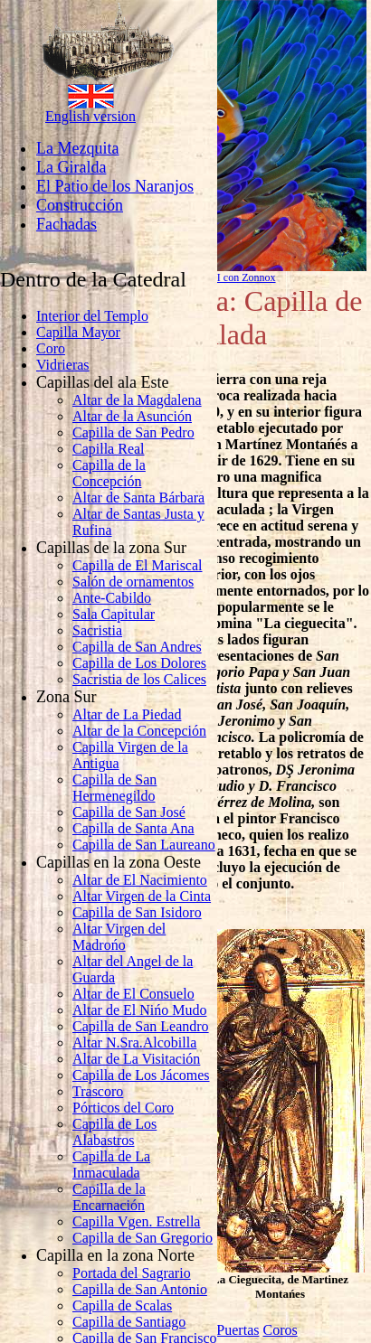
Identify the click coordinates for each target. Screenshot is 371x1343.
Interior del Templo (92, 316)
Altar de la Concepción (139, 730)
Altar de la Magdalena (137, 400)
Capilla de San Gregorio (142, 1237)
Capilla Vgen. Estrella (136, 1221)
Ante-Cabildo (111, 598)
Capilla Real (108, 448)
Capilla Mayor (78, 332)
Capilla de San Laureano (143, 844)
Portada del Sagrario (131, 1273)
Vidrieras (63, 364)
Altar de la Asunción (132, 416)
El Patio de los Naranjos (115, 186)
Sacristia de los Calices (139, 679)
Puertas (237, 1330)
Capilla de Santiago (129, 1321)
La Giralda (71, 167)
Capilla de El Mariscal (137, 565)
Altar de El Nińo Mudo (139, 1010)
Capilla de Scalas (122, 1305)
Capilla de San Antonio (139, 1289)
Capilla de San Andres (137, 646)
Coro (50, 348)
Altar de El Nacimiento (139, 880)
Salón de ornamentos (133, 581)
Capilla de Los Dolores (139, 663)
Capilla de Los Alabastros (114, 1132)
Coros (279, 1330)
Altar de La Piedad (126, 714)
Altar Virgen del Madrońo (119, 937)
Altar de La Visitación (136, 1058)
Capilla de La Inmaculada (111, 1164)
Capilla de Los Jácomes (141, 1075)
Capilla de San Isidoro (137, 912)
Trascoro (97, 1091)
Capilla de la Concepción (109, 473)
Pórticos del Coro (123, 1107)
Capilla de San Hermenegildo (114, 787)
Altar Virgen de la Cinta (141, 896)
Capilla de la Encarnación (109, 1197)
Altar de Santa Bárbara (138, 497)
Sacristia (97, 630)
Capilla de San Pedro (133, 432)
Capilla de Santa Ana (133, 828)
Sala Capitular (113, 614)
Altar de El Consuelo (133, 993)
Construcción (79, 205)
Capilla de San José (129, 812)
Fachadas (66, 224)
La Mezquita (77, 148)
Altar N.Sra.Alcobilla (134, 1042)
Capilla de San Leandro (140, 1026)
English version (90, 116)
